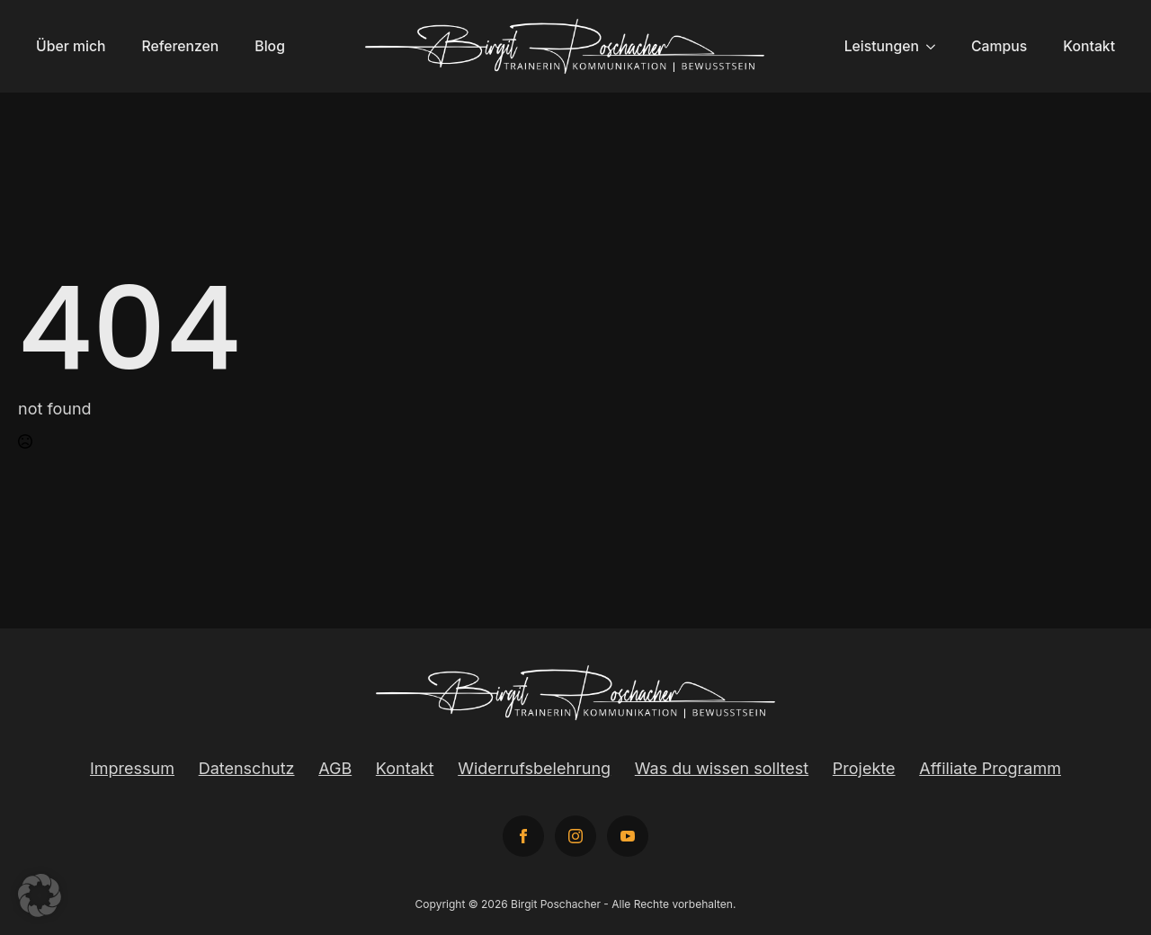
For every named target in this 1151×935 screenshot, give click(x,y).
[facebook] (523, 836)
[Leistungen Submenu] (936, 47)
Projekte (864, 768)
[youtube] (627, 836)
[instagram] (575, 836)
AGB (335, 768)
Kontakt (1089, 46)
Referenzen (180, 46)
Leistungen (881, 46)
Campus (999, 46)
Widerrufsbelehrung (534, 768)
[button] (39, 895)
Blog (269, 46)
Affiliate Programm (990, 768)
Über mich (70, 46)
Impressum (132, 768)
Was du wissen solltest (721, 768)
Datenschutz (247, 768)
